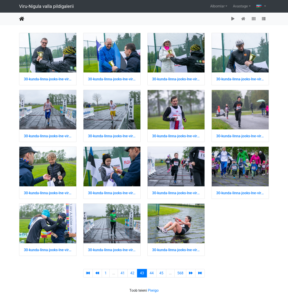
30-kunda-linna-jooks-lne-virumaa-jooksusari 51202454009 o (112, 79)
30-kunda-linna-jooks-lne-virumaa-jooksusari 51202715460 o (176, 193)
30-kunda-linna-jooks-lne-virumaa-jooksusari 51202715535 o (48, 250)
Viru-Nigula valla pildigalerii (46, 6)
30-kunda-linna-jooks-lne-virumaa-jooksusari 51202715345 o (240, 136)
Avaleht (21, 19)
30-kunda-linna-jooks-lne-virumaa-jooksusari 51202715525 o (240, 193)
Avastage (240, 6)
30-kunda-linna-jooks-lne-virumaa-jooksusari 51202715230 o (112, 136)
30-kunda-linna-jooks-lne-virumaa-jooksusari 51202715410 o (48, 193)
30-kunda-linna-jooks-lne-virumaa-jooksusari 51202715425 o (112, 193)
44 (152, 273)
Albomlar (217, 6)
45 (161, 273)
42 (132, 273)
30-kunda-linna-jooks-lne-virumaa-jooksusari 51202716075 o (176, 250)
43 (142, 273)
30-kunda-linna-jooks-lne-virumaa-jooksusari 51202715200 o (48, 136)
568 (180, 273)
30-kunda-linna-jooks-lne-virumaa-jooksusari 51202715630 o (112, 250)
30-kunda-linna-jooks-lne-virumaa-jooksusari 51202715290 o (176, 136)
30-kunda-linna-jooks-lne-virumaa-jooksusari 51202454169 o (176, 79)
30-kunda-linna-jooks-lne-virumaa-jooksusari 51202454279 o (240, 79)
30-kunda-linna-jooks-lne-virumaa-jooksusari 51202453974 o (48, 79)
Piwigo (153, 290)
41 (123, 273)
